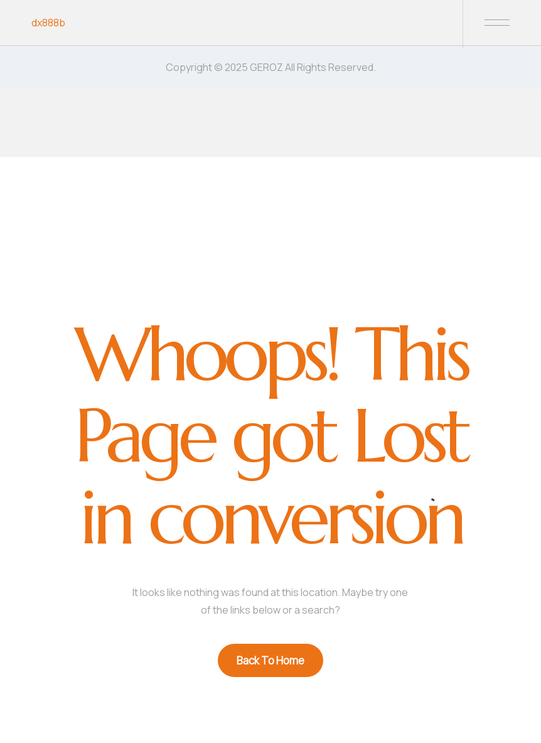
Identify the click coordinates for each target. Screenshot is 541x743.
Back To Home (270, 660)
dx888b (48, 23)
